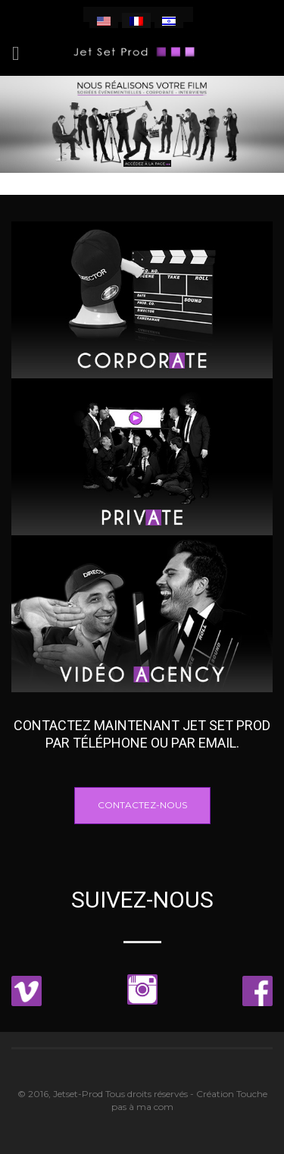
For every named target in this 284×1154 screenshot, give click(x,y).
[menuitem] (103, 20)
